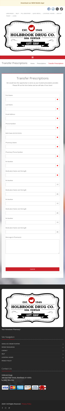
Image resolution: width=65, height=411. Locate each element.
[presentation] (18, 259)
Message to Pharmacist (13, 237)
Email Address (10, 114)
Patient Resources (8, 347)
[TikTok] (61, 9)
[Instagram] (53, 9)
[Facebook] (48, 9)
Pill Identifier (25, 13)
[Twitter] (57, 9)
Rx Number (9, 161)
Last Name (9, 105)
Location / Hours (48, 13)
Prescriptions (41, 63)
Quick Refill (37, 13)
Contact (4, 350)
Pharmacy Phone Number (14, 152)
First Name (9, 95)
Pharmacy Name (11, 143)
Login (14, 16)
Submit (32, 269)
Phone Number (11, 124)
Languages (10, 13)
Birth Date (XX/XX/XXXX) (14, 133)
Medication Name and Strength (16, 171)
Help (17, 13)
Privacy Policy (7, 360)
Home (32, 63)
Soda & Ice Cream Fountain (11, 343)
